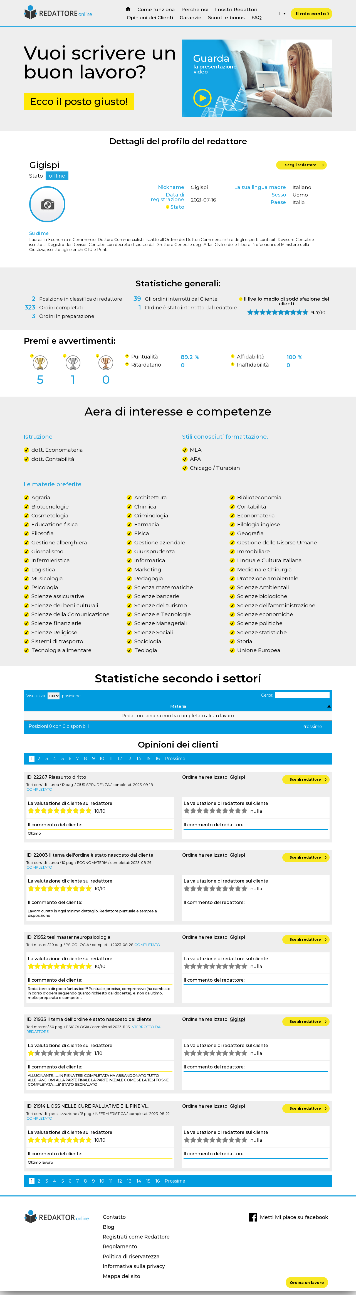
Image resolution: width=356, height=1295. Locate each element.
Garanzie (190, 17)
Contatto (114, 1221)
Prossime (311, 730)
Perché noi (194, 9)
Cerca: (295, 695)
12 (120, 762)
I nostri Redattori (236, 9)
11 (111, 762)
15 (148, 762)
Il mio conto (313, 13)
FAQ (256, 17)
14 (139, 762)
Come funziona (156, 9)
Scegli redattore (304, 165)
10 (102, 762)
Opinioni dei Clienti (150, 17)
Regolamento (120, 1251)
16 (157, 762)
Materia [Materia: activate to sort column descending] (36, 708)
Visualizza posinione (53, 695)
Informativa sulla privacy (134, 1270)
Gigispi (237, 781)
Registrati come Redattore (136, 1241)
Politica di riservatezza (131, 1261)
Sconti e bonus (226, 17)
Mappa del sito (121, 1280)
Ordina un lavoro (307, 1282)
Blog (108, 1231)
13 (129, 762)
